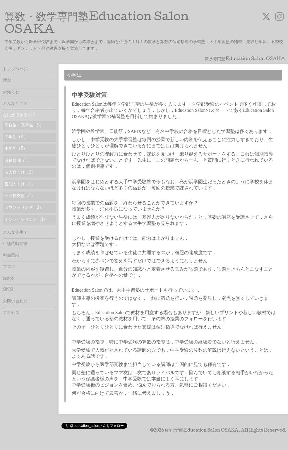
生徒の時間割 (15, 244)
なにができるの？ (19, 115)
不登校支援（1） (19, 196)
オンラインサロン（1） (25, 220)
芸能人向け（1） (19, 184)
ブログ (9, 267)
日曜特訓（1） (17, 161)
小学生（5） (15, 149)
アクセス (11, 313)
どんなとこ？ (15, 104)
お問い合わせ (15, 301)
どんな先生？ (15, 232)
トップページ (15, 69)
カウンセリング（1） (23, 208)
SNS (8, 290)
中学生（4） (16, 137)
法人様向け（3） (20, 172)
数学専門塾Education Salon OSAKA (202, 431)
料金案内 (11, 255)
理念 (7, 80)
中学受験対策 (89, 96)
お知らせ (11, 92)
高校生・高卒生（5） (24, 125)
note (8, 278)
